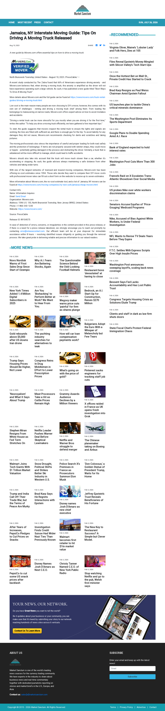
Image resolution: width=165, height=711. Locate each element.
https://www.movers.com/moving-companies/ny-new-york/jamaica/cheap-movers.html (58, 185)
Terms (113, 707)
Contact (152, 707)
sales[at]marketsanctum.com (34, 694)
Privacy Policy (126, 707)
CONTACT (48, 22)
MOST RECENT (25, 22)
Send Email (21, 196)
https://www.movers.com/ (30, 209)
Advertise (141, 707)
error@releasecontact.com (32, 231)
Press (37, 22)
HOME (12, 22)
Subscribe (132, 676)
